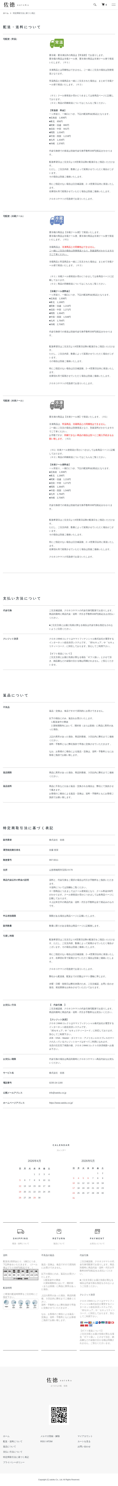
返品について (9, 1446)
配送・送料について (12, 1441)
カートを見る (84, 1441)
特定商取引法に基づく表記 (16, 1457)
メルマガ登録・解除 (50, 1436)
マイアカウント (85, 1436)
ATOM (49, 1441)
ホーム (6, 13)
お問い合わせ (84, 1446)
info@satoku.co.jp (57, 1093)
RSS (42, 1441)
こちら (87, 103)
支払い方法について (12, 1452)
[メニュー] (113, 4)
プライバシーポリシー (14, 1462)
